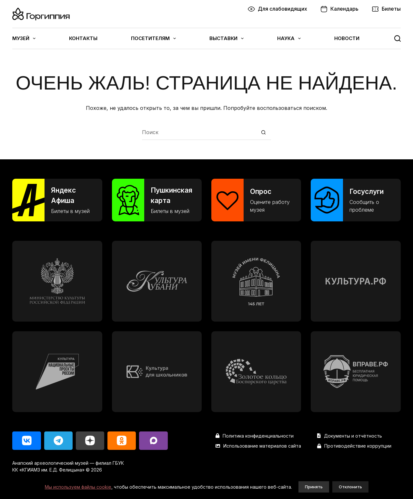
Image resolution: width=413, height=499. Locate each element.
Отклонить (350, 486)
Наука (289, 38)
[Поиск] (397, 38)
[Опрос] (256, 200)
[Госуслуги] (355, 200)
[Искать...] (199, 132)
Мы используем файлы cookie (78, 487)
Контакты (83, 38)
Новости (346, 38)
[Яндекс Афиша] (57, 200)
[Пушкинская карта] (157, 200)
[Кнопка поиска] (263, 132)
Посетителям (153, 38)
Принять (314, 486)
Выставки (226, 38)
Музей (23, 38)
